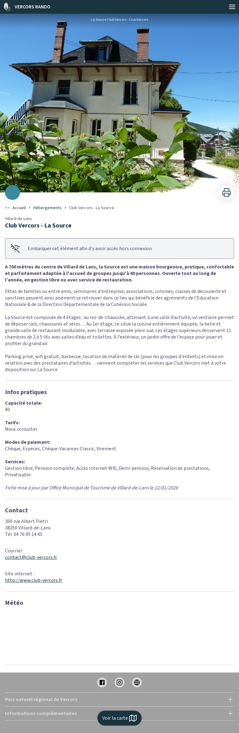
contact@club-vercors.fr (31, 557)
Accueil (19, 208)
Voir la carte (119, 718)
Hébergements (47, 208)
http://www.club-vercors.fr (33, 580)
